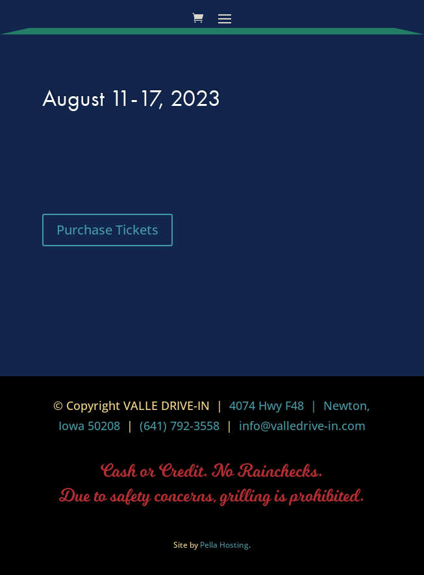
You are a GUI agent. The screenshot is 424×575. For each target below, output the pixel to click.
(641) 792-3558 (179, 425)
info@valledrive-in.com (301, 425)
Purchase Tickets (107, 229)
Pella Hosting (224, 544)
